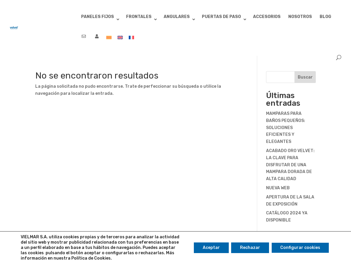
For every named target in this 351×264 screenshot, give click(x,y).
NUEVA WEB (278, 187)
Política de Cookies (91, 258)
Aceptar (211, 247)
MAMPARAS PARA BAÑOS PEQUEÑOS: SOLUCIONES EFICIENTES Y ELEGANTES (285, 127)
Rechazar (250, 247)
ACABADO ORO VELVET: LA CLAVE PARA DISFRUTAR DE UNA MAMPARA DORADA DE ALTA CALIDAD (290, 164)
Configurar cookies (300, 247)
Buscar (305, 77)
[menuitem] (109, 40)
